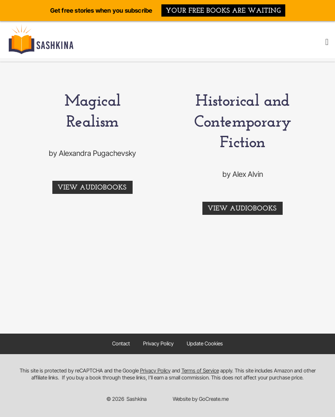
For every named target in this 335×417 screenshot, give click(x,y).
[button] (327, 41)
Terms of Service (200, 370)
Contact (121, 343)
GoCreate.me (214, 399)
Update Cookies (205, 343)
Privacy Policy (158, 343)
